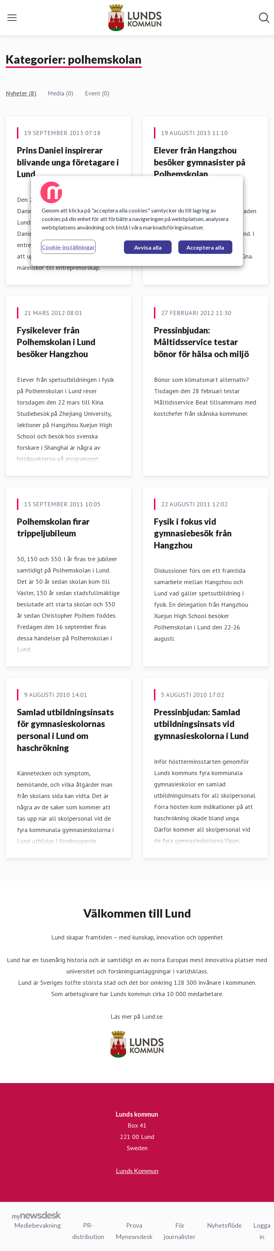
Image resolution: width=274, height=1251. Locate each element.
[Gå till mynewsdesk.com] (36, 1215)
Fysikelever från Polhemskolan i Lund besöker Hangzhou (56, 342)
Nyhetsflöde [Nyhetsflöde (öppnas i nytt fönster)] (224, 1225)
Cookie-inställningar (68, 247)
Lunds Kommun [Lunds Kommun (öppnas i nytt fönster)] (137, 1171)
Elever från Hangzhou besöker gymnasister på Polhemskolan (199, 162)
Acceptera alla (205, 247)
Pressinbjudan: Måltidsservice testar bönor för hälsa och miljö (201, 342)
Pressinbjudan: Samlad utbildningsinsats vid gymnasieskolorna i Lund (201, 724)
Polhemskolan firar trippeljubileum (53, 527)
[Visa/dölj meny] (12, 18)
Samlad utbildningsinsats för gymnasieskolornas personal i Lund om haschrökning (65, 730)
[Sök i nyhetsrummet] (264, 17)
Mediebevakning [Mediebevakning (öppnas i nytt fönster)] (37, 1225)
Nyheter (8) (21, 93)
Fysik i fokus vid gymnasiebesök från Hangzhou (193, 533)
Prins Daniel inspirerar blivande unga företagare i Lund (68, 162)
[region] (137, 221)
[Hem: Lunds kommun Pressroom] (134, 17)
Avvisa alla (148, 247)
